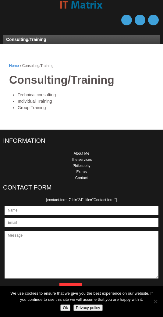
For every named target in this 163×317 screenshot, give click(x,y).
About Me (81, 153)
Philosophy (81, 166)
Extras (81, 172)
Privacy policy (88, 307)
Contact (81, 178)
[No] (155, 301)
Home (14, 66)
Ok (65, 307)
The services (81, 159)
